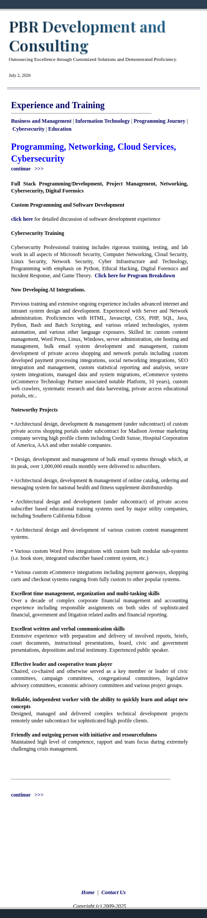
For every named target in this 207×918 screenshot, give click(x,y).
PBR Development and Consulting (87, 35)
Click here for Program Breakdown (135, 275)
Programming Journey (159, 121)
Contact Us (113, 892)
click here (22, 219)
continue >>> (27, 169)
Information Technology (102, 121)
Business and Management (41, 121)
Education (60, 129)
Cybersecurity (28, 129)
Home (88, 892)
